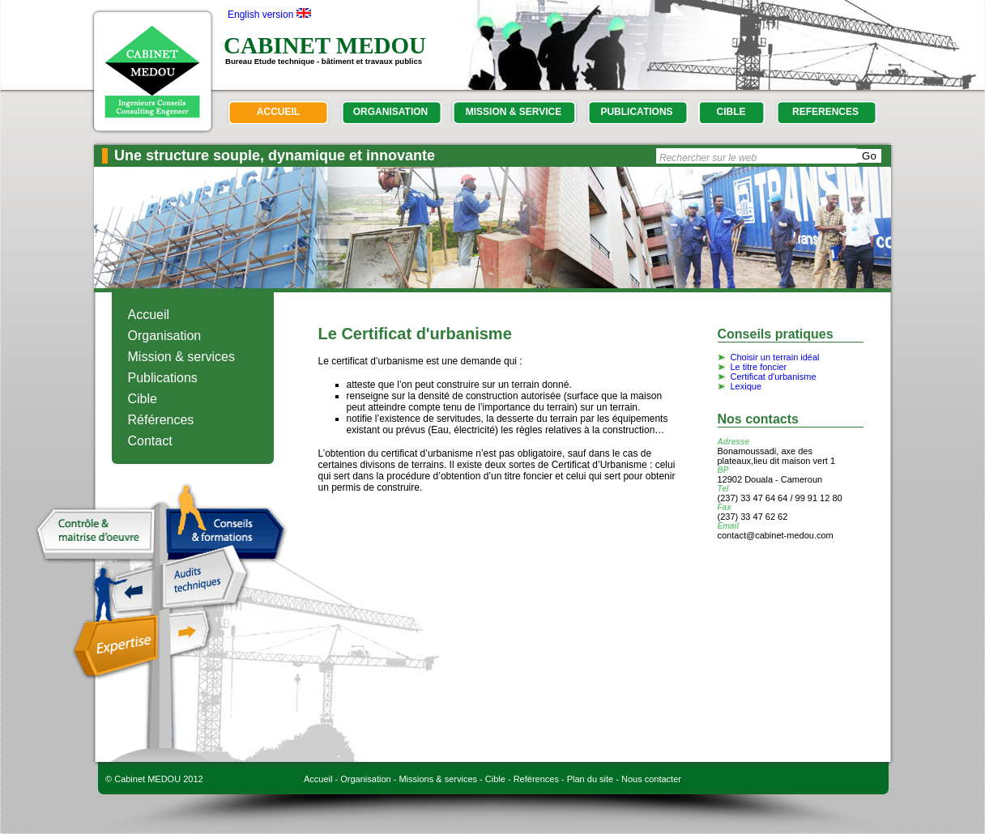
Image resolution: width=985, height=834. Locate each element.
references (825, 111)
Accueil (149, 314)
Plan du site (590, 779)
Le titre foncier (759, 367)
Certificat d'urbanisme (774, 376)
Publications (163, 378)
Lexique (746, 386)
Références (161, 420)
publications (636, 111)
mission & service (513, 111)
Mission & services (181, 357)
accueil (278, 111)
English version (260, 14)
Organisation (165, 336)
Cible (142, 399)
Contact (150, 441)
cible (731, 111)
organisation (390, 111)
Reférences (536, 779)
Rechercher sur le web (708, 158)
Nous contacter (651, 779)
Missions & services (438, 779)
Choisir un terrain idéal (775, 357)
